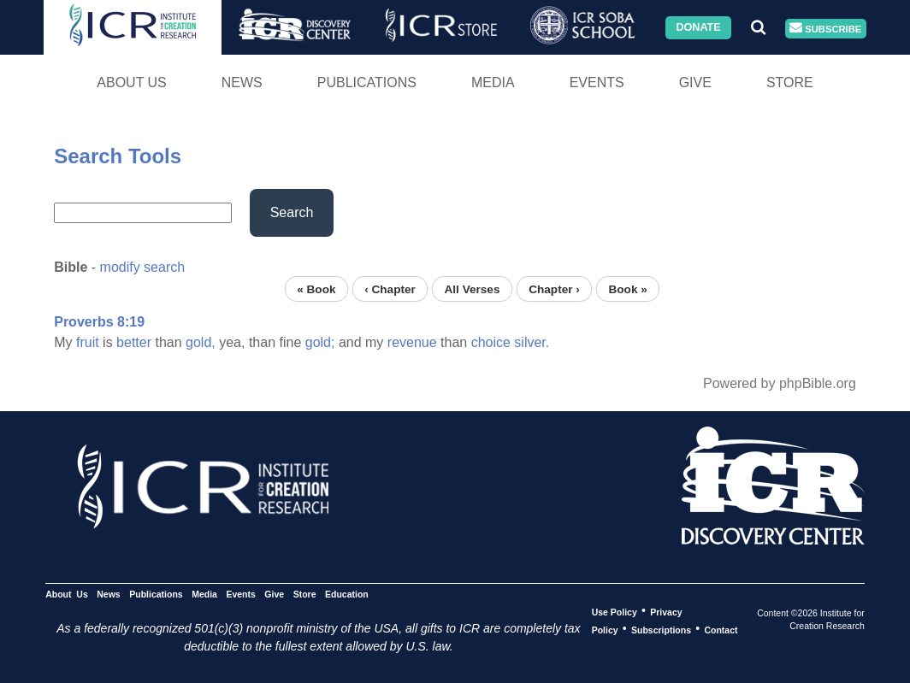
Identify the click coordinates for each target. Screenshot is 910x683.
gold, (201, 342)
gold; (320, 342)
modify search (143, 267)
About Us (132, 82)
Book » (627, 288)
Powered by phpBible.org (779, 383)
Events (597, 82)
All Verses (472, 288)
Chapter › (554, 288)
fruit (87, 342)
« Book (316, 288)
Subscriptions (661, 629)
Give (695, 82)
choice (491, 342)
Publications (367, 82)
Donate (698, 27)
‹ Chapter (390, 288)
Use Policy (614, 611)
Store (789, 82)
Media (493, 82)
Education (347, 593)
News (242, 82)
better (133, 342)
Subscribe (825, 28)
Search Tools (117, 156)
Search (292, 212)
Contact (720, 629)
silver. (531, 342)
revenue (412, 342)
